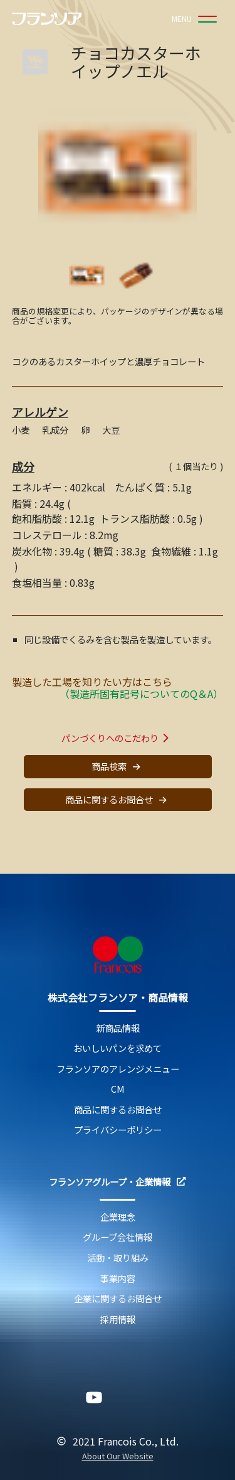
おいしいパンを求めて (117, 1048)
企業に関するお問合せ (118, 1299)
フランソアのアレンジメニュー (117, 1069)
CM (118, 1089)
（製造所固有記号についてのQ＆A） (141, 693)
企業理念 (117, 1217)
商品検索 (117, 766)
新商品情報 (118, 1028)
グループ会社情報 (117, 1237)
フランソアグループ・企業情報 (117, 1182)
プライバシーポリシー (118, 1130)
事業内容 (117, 1279)
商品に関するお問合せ (117, 800)
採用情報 (117, 1319)
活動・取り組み (118, 1258)
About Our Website (118, 1456)
